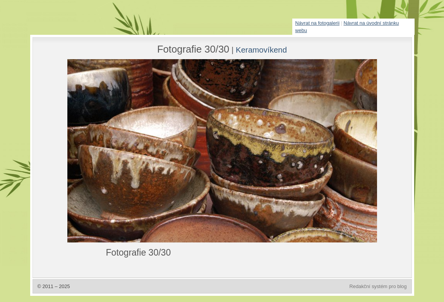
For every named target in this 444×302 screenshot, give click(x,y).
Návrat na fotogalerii (317, 23)
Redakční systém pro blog (378, 286)
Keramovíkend (261, 49)
